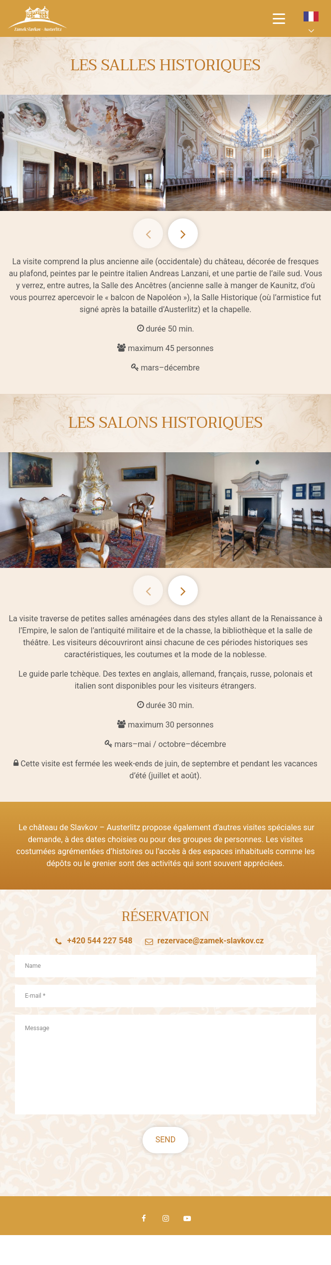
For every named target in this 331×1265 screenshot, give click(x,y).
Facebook (144, 1218)
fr (311, 16)
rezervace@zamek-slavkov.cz (211, 946)
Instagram (165, 1218)
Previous (148, 233)
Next (183, 233)
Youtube (186, 1218)
